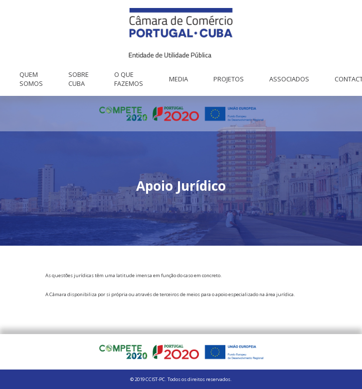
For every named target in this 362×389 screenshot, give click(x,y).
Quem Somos (31, 79)
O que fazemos (128, 79)
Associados (289, 78)
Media (178, 78)
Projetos (228, 78)
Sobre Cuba (78, 79)
